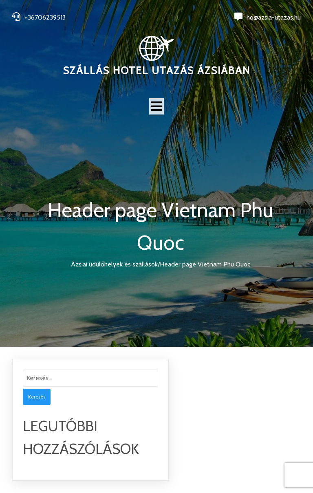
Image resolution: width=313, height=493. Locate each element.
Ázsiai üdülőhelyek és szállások (114, 264)
